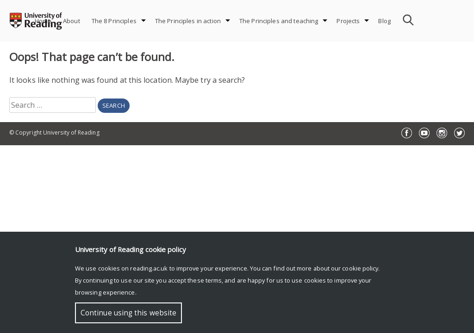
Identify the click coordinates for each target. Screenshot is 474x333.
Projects (348, 21)
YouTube (424, 133)
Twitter (459, 133)
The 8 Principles (114, 21)
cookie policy (360, 268)
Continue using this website (128, 313)
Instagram (442, 133)
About (71, 21)
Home (43, 21)
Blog (384, 21)
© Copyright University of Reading (54, 132)
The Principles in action (188, 21)
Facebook (406, 133)
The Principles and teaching (278, 21)
